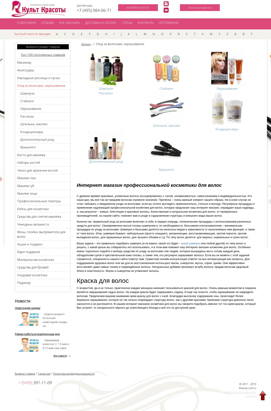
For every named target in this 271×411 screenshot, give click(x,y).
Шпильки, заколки (33, 124)
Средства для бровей (32, 267)
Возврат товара (25, 373)
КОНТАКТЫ (146, 23)
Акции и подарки (29, 244)
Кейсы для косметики (33, 209)
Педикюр (24, 282)
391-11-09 (35, 382)
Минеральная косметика (35, 259)
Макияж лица (27, 193)
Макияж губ (25, 186)
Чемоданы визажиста (33, 224)
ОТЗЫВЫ (47, 23)
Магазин (86, 44)
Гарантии (44, 373)
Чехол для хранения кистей (37, 170)
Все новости (60, 355)
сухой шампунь (190, 243)
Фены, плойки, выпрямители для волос (41, 234)
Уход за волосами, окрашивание (41, 85)
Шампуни (27, 93)
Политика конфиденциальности (74, 373)
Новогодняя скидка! (27, 308)
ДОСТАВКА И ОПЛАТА (100, 23)
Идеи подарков (28, 252)
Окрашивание (30, 108)
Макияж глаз (26, 178)
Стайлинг (27, 101)
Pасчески (27, 116)
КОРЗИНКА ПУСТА (138, 8)
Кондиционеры (31, 132)
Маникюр (24, 62)
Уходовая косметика (32, 275)
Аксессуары (25, 70)
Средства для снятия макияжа (39, 216)
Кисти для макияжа (31, 155)
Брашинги (28, 147)
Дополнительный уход (37, 139)
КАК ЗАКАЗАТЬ (69, 23)
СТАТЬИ (127, 23)
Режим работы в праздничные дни (37, 334)
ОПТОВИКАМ (168, 23)
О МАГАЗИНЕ (26, 23)
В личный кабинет (200, 8)
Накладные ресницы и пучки (38, 78)
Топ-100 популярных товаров (43, 54)
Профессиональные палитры (39, 201)
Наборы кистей (28, 162)
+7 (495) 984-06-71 (94, 10)
